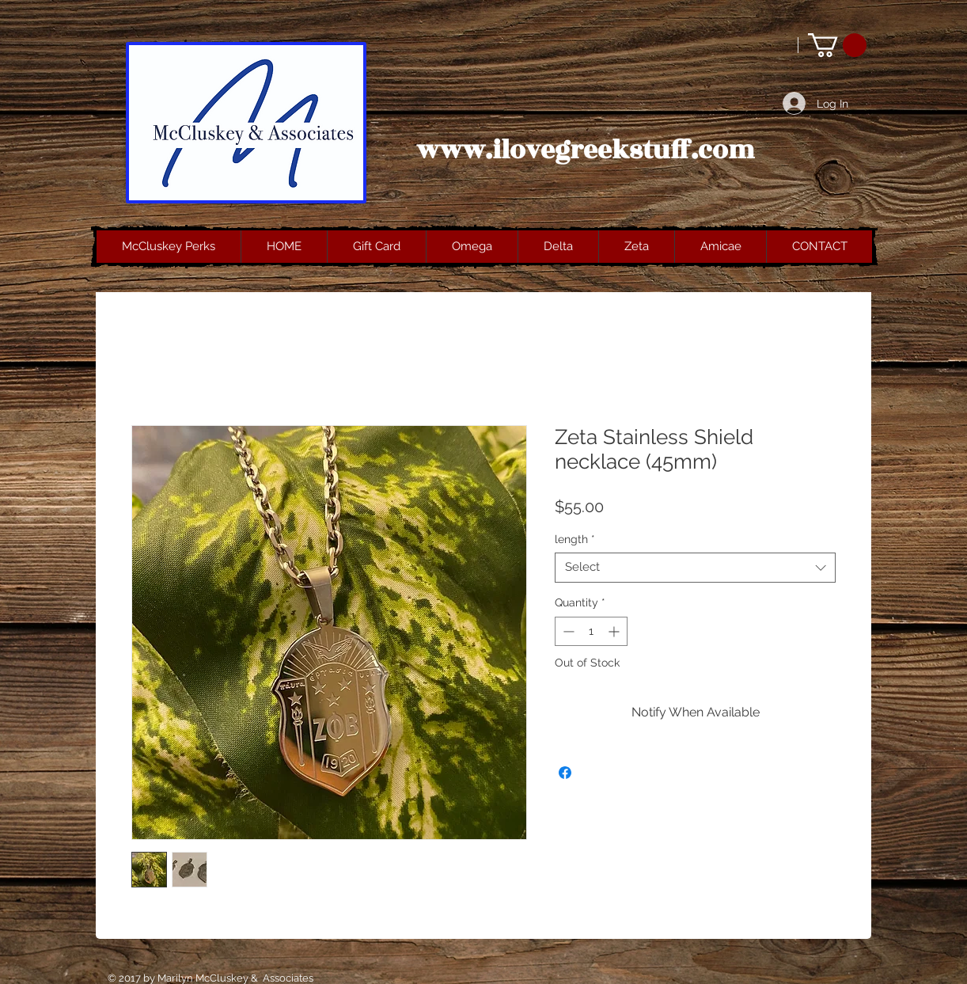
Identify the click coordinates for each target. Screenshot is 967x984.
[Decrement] (567, 631)
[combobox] (695, 568)
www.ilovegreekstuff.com (585, 150)
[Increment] (615, 631)
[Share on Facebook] (565, 772)
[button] (837, 45)
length (575, 539)
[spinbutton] (591, 631)
